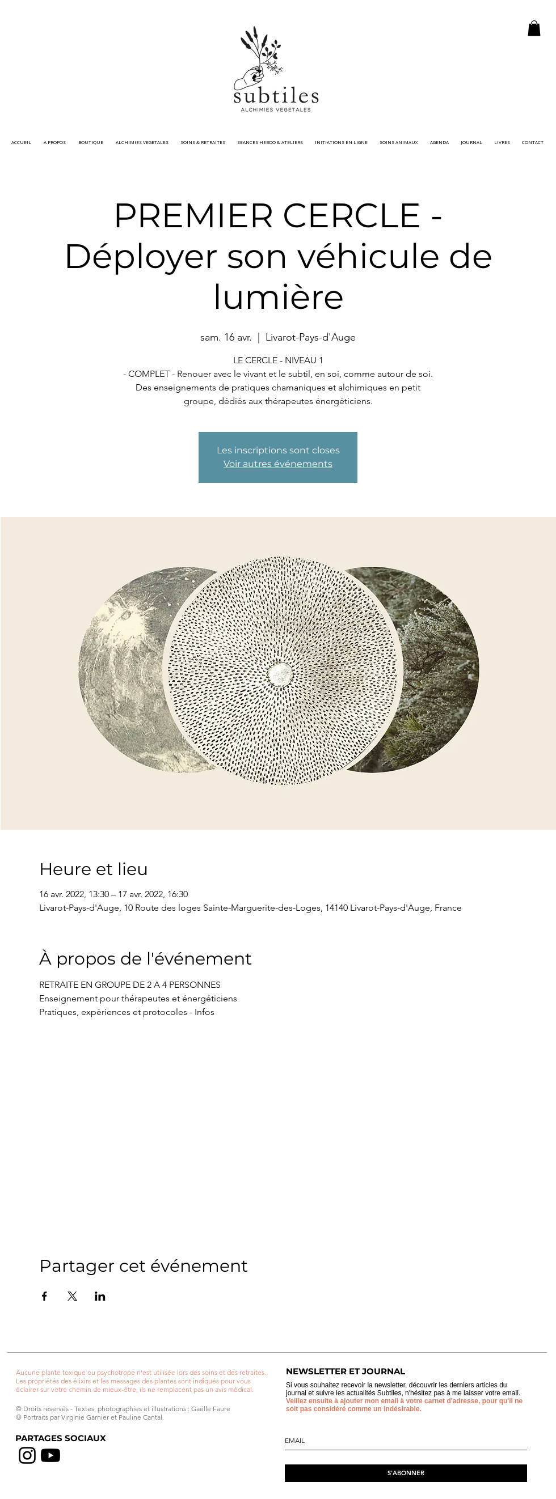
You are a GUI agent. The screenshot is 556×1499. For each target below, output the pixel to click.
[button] (534, 28)
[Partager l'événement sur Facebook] (44, 1296)
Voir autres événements (278, 463)
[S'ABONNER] (406, 1473)
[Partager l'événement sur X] (72, 1296)
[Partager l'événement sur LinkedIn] (100, 1296)
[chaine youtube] (50, 1455)
